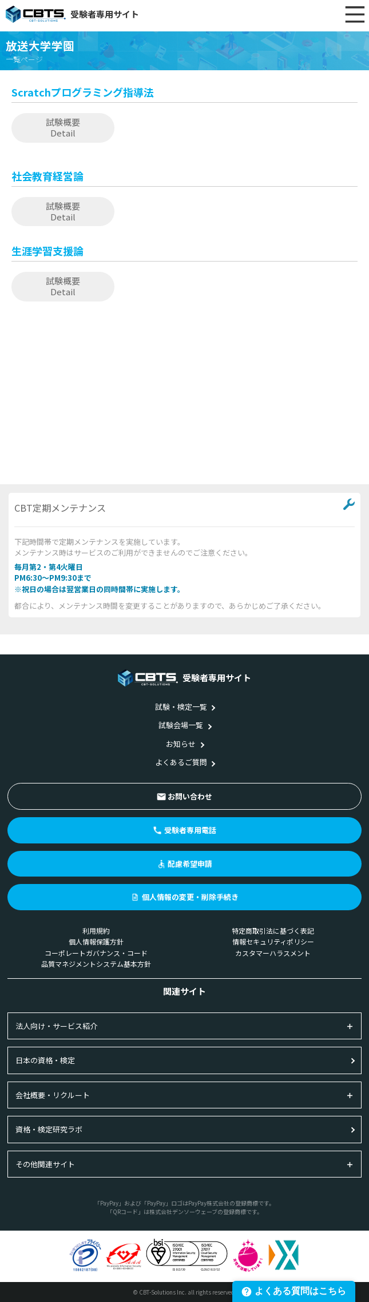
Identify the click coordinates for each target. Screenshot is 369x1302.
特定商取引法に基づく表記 (273, 930)
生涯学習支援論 (47, 250)
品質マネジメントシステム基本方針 (96, 964)
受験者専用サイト (72, 14)
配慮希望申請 (190, 863)
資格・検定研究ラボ (48, 1129)
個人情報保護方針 (96, 941)
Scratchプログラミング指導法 (82, 92)
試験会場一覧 (180, 725)
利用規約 (96, 930)
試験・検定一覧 (181, 706)
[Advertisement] (184, 396)
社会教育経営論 (47, 175)
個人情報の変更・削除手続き (190, 896)
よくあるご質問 (181, 762)
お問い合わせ (190, 796)
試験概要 (63, 127)
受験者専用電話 (190, 830)
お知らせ (181, 743)
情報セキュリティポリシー (273, 941)
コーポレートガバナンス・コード (96, 953)
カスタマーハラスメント (273, 953)
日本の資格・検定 (45, 1060)
